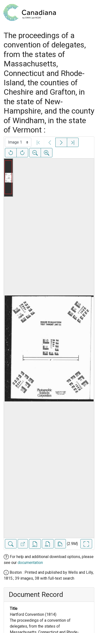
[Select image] (18, 142)
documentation (30, 562)
